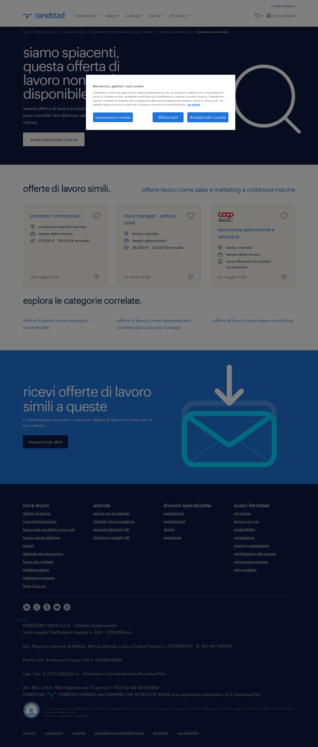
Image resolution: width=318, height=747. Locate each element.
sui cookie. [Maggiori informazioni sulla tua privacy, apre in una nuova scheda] (193, 104)
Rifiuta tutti (168, 117)
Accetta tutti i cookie (208, 117)
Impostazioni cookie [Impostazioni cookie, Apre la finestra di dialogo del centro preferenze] (113, 117)
